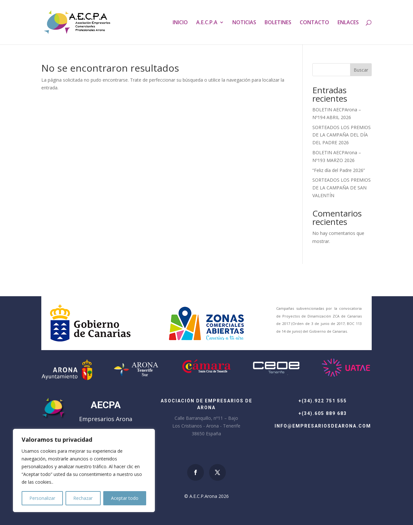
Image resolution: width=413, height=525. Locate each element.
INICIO (180, 23)
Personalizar (42, 498)
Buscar (361, 70)
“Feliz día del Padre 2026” (338, 170)
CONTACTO (314, 23)
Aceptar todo (124, 498)
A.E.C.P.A (206, 23)
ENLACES (348, 23)
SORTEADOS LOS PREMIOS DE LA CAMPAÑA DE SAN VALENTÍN (341, 187)
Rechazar (83, 498)
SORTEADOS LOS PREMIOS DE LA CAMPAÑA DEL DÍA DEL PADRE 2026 (341, 135)
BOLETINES (278, 23)
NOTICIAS (244, 23)
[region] (84, 470)
